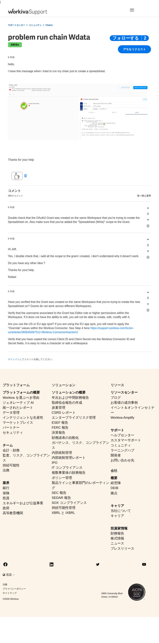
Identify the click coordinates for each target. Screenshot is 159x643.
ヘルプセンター (122, 435)
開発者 (116, 455)
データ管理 (11, 412)
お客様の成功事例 (124, 402)
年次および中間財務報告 (70, 397)
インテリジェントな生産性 (23, 417)
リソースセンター (124, 392)
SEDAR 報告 (61, 498)
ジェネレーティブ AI (18, 402)
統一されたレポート (18, 407)
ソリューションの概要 (69, 392)
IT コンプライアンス (67, 467)
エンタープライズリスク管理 (74, 417)
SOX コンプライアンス (69, 503)
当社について (121, 511)
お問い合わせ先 (122, 460)
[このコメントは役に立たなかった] (148, 220)
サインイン (14, 359)
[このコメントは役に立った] (148, 208)
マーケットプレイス (18, 422)
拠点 (114, 493)
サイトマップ (10, 593)
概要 (114, 478)
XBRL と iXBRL (63, 513)
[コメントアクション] (148, 226)
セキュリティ (13, 432)
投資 (6, 498)
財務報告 (117, 533)
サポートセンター (16, 25)
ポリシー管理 (62, 478)
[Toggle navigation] (138, 10)
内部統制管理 (62, 453)
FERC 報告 (60, 427)
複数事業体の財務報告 (69, 472)
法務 (6, 470)
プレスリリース (122, 548)
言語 (10, 574)
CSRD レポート (64, 412)
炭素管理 (58, 407)
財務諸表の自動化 (65, 438)
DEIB (114, 488)
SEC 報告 (59, 493)
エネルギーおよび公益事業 (23, 503)
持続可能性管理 (63, 508)
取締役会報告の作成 (67, 402)
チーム (8, 445)
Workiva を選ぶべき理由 (21, 397)
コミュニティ (35, 25)
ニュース (117, 543)
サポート (117, 430)
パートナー (11, 427)
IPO (54, 462)
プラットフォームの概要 (21, 392)
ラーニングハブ (122, 450)
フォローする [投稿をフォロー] (125, 38)
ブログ (116, 397)
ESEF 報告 (60, 422)
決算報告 (58, 432)
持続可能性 (11, 465)
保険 (6, 493)
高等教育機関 (13, 513)
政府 (6, 508)
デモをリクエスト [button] (134, 49)
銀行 (6, 488)
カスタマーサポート (126, 440)
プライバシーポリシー (14, 588)
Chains (49, 25)
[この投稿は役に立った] (17, 176)
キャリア (117, 506)
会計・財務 (11, 450)
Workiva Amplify (122, 417)
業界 (6, 483)
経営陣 (116, 483)
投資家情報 (119, 528)
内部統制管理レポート (69, 457)
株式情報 (117, 538)
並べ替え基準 (144, 195)
